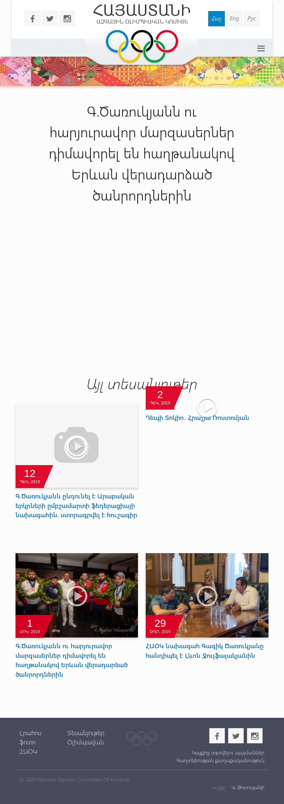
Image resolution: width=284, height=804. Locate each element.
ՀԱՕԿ (28, 751)
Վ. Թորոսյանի (247, 787)
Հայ (217, 18)
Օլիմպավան (85, 742)
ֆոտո (28, 742)
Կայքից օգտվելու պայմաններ (228, 752)
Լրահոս (30, 733)
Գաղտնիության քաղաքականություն (220, 760)
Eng (234, 18)
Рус (251, 18)
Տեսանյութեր (85, 733)
